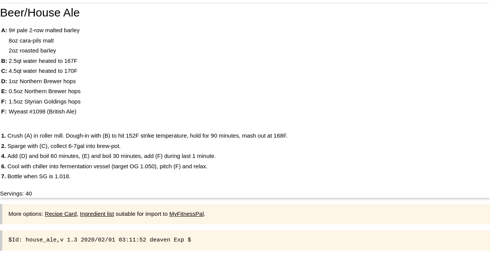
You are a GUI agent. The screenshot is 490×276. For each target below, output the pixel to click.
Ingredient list (97, 213)
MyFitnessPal (186, 213)
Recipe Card (61, 213)
